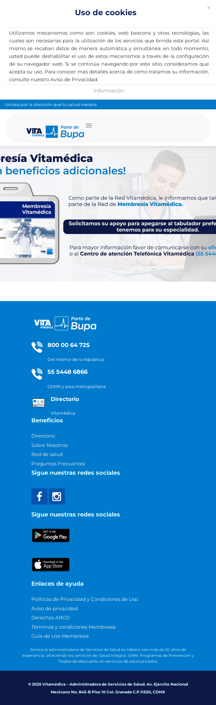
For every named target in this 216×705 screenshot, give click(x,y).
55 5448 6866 (67, 371)
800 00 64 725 (68, 345)
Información (109, 91)
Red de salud (47, 454)
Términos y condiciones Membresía (73, 627)
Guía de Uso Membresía (60, 636)
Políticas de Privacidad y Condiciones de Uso (84, 599)
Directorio (43, 436)
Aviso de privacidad (54, 608)
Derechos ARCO (50, 617)
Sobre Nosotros (49, 445)
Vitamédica (63, 413)
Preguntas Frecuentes (58, 464)
